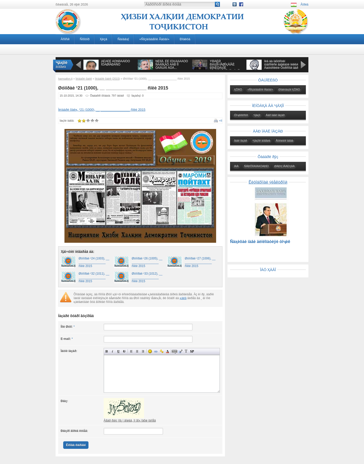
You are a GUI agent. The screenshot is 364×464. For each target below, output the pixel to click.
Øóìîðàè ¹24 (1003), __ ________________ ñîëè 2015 (94, 262)
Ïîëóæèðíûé (107, 351)
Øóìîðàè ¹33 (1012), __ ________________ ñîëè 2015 (147, 277)
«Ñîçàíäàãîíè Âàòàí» (154, 39)
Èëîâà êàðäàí (76, 445)
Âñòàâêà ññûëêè (156, 351)
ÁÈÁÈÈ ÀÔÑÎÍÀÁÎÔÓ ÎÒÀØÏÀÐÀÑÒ (115, 62)
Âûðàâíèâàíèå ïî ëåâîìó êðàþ (131, 351)
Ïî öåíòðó (137, 351)
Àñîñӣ (65, 39)
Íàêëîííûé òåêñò (113, 351)
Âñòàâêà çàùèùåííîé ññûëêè (162, 351)
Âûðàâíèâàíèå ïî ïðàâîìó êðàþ (143, 351)
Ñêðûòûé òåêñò (174, 351)
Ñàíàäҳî (123, 39)
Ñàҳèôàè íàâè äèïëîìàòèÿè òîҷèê (260, 241)
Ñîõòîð (84, 39)
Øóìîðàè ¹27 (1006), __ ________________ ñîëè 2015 (200, 262)
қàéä (183, 298)
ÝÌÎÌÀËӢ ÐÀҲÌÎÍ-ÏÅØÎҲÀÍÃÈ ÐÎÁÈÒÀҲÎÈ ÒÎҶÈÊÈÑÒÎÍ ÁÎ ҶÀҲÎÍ (225, 66)
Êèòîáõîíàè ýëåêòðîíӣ (267, 182)
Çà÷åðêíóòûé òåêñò (124, 351)
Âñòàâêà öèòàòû (180, 351)
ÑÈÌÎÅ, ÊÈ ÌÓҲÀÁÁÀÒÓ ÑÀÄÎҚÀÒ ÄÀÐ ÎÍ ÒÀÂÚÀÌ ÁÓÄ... (171, 64)
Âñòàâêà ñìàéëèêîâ (150, 351)
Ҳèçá (103, 39)
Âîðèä (304, 4)
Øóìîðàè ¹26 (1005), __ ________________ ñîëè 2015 (147, 262)
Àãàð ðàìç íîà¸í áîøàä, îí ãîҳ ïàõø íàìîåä (130, 420)
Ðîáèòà (185, 39)
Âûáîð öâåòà (167, 351)
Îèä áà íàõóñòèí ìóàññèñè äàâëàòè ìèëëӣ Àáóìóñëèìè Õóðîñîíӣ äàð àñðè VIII (281, 66)
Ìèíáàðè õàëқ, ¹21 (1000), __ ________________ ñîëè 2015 (101, 110)
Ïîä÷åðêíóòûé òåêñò (118, 351)
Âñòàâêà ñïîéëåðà (192, 351)
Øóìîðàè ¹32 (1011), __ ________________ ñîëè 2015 (94, 277)
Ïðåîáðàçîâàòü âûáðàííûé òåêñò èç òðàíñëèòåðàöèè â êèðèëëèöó (186, 351)
